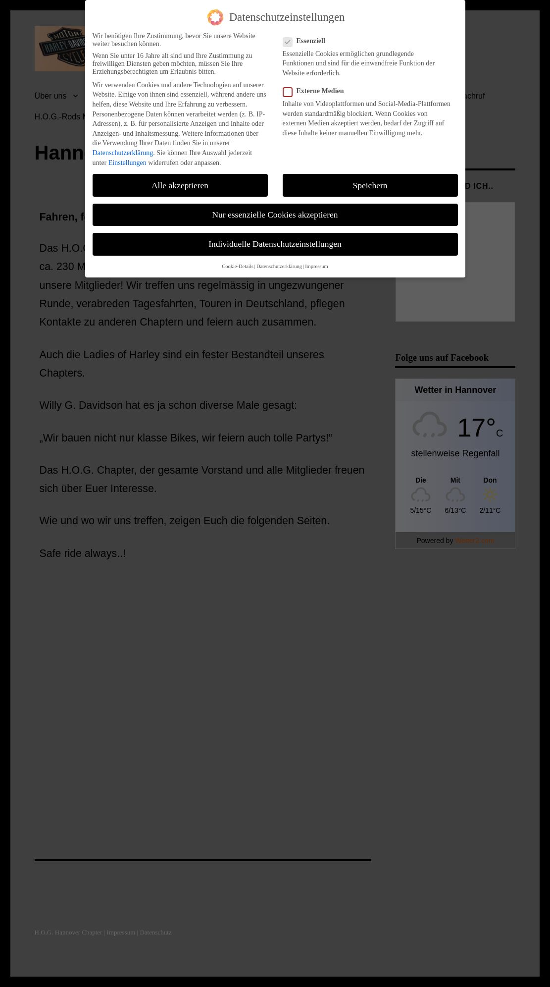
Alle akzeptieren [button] (179, 185)
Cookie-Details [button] (237, 266)
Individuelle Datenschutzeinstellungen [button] (275, 244)
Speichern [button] (370, 185)
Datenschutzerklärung (123, 153)
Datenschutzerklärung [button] (279, 266)
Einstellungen (127, 162)
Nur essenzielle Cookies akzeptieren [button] (275, 214)
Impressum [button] (316, 266)
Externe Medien (316, 91)
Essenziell (307, 41)
